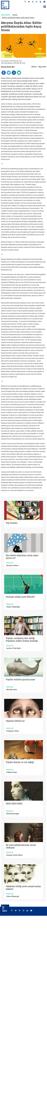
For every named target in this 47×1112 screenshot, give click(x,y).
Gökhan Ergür (11, 772)
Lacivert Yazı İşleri (13, 648)
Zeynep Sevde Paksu (14, 855)
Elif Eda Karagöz (12, 813)
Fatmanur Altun (12, 731)
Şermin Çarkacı (12, 565)
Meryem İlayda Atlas (8, 66)
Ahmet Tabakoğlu (13, 607)
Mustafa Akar (11, 689)
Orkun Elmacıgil (12, 896)
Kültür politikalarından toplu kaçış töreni (18, 17)
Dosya (15, 15)
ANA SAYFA (5, 15)
